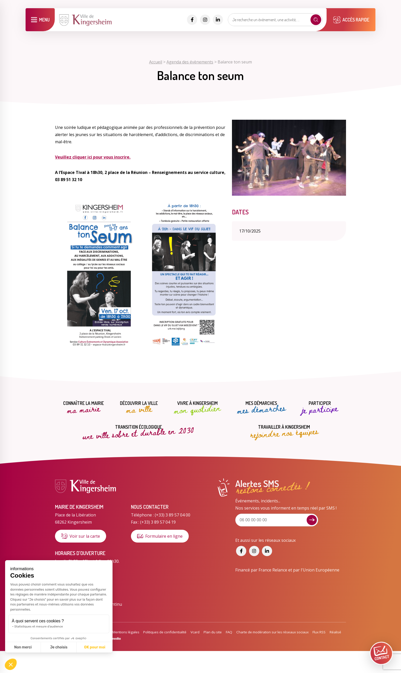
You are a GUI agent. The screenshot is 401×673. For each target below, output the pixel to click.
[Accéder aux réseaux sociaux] (192, 20)
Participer (320, 407)
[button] (11, 664)
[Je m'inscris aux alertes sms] (312, 520)
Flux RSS (319, 632)
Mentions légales (126, 632)
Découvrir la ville (139, 407)
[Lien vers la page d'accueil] (86, 25)
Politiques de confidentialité (164, 632)
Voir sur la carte (80, 536)
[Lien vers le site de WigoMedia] (108, 639)
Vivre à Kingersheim (197, 407)
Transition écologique (138, 431)
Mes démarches (261, 407)
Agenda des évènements (189, 62)
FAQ (229, 632)
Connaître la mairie (83, 407)
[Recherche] (315, 19)
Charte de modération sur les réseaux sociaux (272, 632)
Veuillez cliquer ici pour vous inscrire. (92, 157)
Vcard (195, 632)
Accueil (155, 62)
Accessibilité (99, 632)
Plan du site (213, 632)
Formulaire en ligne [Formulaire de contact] (160, 536)
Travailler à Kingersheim (284, 431)
